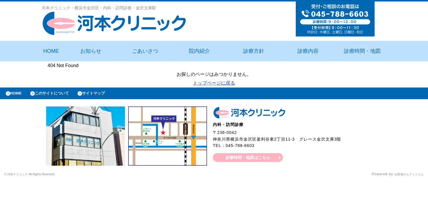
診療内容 (308, 51)
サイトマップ (107, 94)
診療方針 (253, 51)
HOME (51, 51)
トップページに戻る (214, 82)
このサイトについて (59, 94)
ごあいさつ (145, 51)
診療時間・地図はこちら (248, 160)
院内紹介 (199, 51)
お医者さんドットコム (405, 177)
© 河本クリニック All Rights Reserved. (39, 177)
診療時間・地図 (362, 51)
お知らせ (90, 51)
